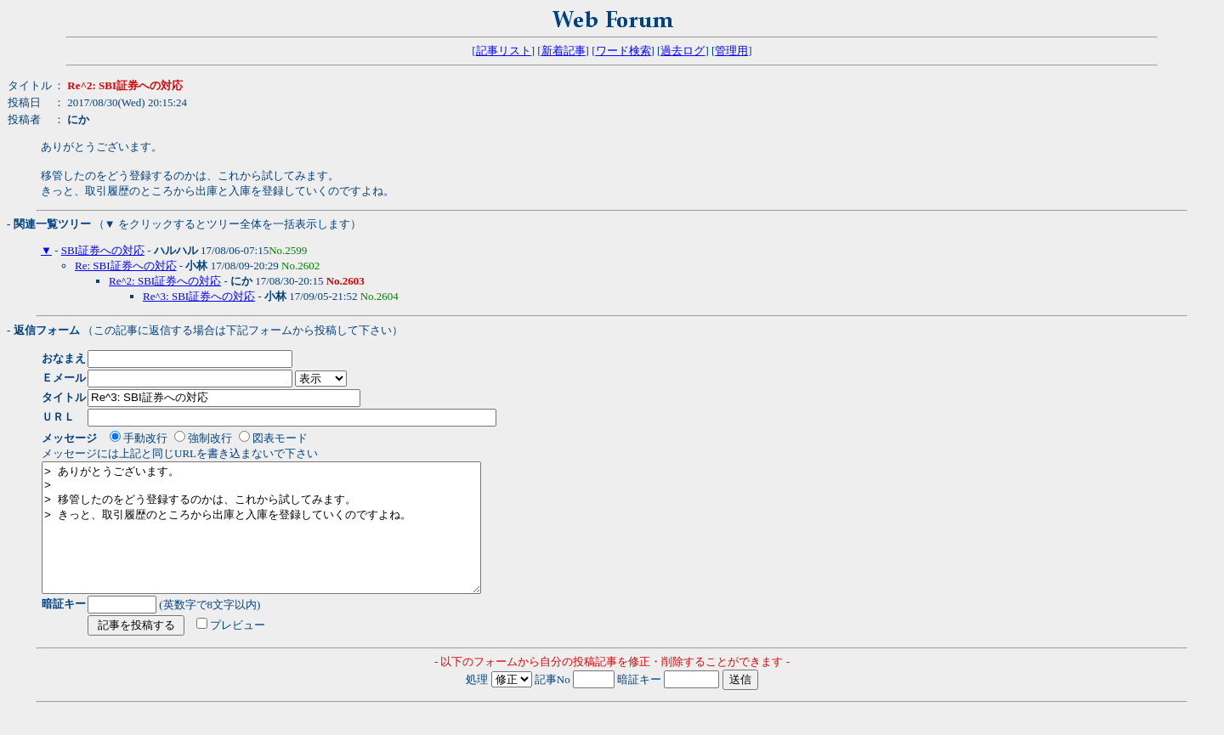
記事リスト (503, 50)
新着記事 (563, 50)
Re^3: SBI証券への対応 (199, 296)
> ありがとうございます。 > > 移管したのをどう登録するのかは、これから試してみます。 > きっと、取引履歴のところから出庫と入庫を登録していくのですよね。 (288, 540)
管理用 (731, 50)
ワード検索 (623, 50)
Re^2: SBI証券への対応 (165, 280)
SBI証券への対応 (102, 250)
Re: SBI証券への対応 (126, 265)
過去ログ (682, 50)
